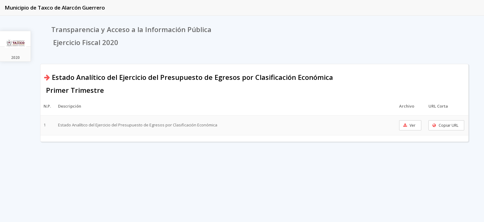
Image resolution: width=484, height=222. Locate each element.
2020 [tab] (15, 57)
